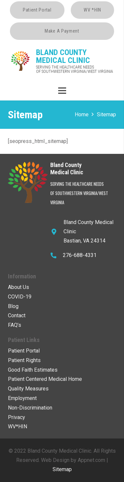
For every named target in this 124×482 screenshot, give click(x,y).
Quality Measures (28, 388)
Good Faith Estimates (33, 370)
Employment (22, 398)
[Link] (20, 61)
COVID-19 (19, 297)
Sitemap (62, 469)
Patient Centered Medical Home (45, 379)
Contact (16, 315)
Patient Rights (24, 360)
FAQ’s (14, 325)
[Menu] (62, 90)
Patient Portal (24, 351)
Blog (13, 306)
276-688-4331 (80, 255)
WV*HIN (17, 426)
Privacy (16, 417)
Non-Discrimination (30, 408)
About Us (18, 287)
